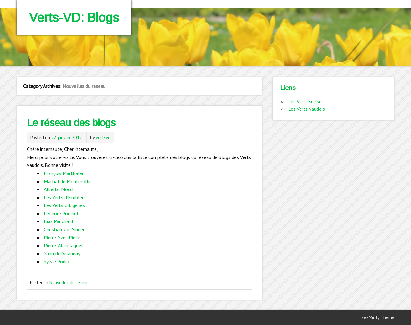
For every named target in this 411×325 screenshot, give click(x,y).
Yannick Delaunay (62, 253)
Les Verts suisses (306, 101)
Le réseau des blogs (71, 122)
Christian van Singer (64, 229)
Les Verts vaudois (306, 109)
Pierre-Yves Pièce (62, 237)
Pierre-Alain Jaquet (63, 245)
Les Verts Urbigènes (64, 205)
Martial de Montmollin (68, 181)
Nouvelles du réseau (69, 282)
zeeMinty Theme (378, 317)
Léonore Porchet (61, 213)
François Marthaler (64, 173)
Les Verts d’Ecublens (65, 197)
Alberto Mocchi (60, 189)
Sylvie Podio (56, 261)
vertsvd (103, 138)
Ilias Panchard (58, 221)
